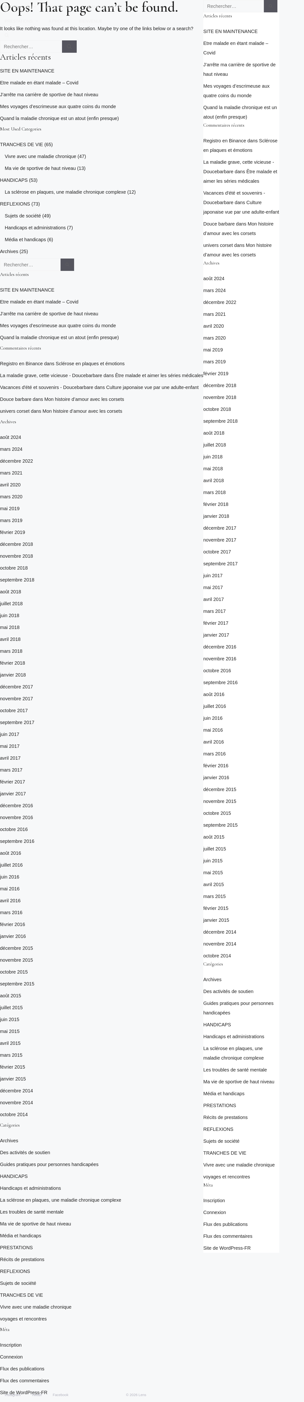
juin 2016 (9, 876)
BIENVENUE (90, 21)
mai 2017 (9, 746)
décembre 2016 (16, 805)
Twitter (36, 1395)
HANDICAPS (63, 7)
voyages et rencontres (23, 1318)
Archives (9, 251)
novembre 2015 (16, 960)
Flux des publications (22, 1368)
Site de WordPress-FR (227, 1248)
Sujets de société (23, 215)
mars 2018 (11, 651)
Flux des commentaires (24, 1380)
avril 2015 (10, 1043)
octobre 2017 (14, 710)
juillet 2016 (11, 865)
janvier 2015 (13, 1078)
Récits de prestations (22, 1259)
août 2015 (10, 995)
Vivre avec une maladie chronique (40, 156)
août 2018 (10, 591)
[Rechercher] (67, 265)
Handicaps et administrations (35, 227)
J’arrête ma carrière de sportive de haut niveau (49, 94)
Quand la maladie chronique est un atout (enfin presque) (59, 118)
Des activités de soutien (25, 1152)
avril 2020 (10, 484)
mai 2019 (9, 508)
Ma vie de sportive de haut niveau (40, 168)
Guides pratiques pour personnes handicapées (49, 1164)
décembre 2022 (16, 461)
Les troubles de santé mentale (32, 1212)
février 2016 (12, 924)
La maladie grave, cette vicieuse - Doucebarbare (51, 375)
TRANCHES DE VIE (109, 7)
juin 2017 (9, 734)
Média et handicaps (25, 239)
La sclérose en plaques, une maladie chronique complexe (65, 192)
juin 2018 (9, 615)
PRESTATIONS (24, 21)
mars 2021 (11, 472)
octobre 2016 (14, 829)
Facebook (60, 1395)
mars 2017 (11, 770)
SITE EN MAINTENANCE (27, 70)
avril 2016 (10, 900)
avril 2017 (10, 758)
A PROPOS (58, 21)
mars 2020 (11, 496)
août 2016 (10, 853)
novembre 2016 (16, 817)
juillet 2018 (11, 603)
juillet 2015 (11, 1007)
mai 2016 (9, 888)
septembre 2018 (17, 579)
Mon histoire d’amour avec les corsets (84, 399)
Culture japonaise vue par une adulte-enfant (152, 387)
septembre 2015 (17, 983)
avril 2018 (10, 639)
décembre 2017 (16, 686)
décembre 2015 (16, 948)
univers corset (15, 411)
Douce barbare (15, 399)
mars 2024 (11, 449)
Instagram (13, 1395)
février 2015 (12, 1067)
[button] (7, 36)
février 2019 (12, 532)
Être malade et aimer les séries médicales (159, 375)
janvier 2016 (13, 936)
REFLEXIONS (23, 7)
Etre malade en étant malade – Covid (39, 82)
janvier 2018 (13, 674)
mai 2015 (9, 1031)
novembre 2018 (16, 556)
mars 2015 (11, 1055)
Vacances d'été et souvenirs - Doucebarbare (46, 387)
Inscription (11, 1345)
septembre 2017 (17, 722)
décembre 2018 (16, 544)
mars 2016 (11, 912)
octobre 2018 (14, 568)
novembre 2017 (16, 698)
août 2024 (10, 437)
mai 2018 (9, 627)
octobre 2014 (14, 1114)
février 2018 (12, 663)
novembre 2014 (16, 1102)
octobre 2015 (14, 972)
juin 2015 (9, 1019)
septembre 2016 (17, 841)
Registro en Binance (21, 363)
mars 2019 (11, 520)
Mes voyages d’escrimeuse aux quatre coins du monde (58, 106)
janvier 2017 (13, 793)
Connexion (11, 1356)
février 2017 (12, 781)
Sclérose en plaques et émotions (90, 363)
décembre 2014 (16, 1090)
